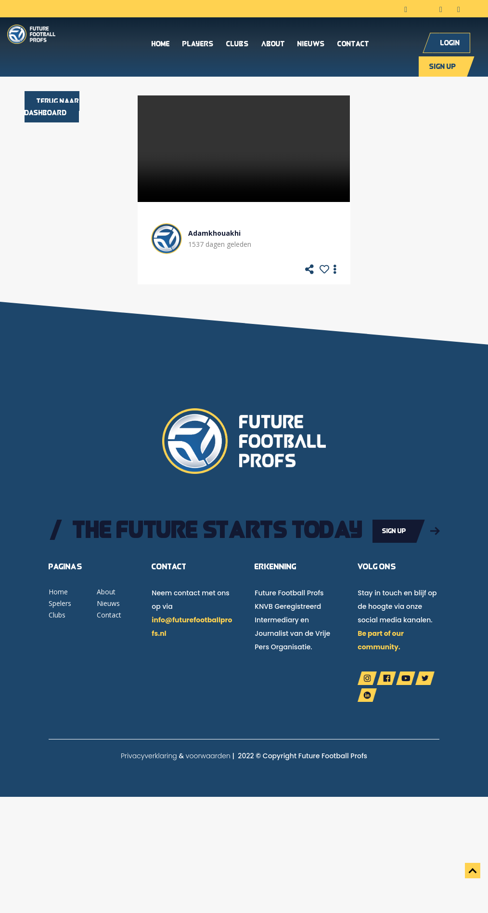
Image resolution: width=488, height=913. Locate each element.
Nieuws (311, 45)
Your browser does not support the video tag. (244, 148)
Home (161, 45)
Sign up (442, 68)
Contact (353, 45)
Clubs (237, 45)
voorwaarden (208, 755)
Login (450, 44)
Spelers (60, 602)
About (273, 45)
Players (198, 45)
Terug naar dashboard (52, 107)
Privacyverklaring (149, 755)
